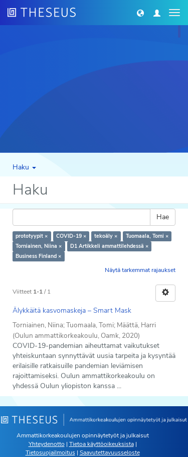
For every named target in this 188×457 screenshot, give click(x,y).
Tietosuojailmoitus (50, 452)
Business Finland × (38, 256)
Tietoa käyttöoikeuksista (101, 444)
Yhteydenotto (47, 444)
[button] (140, 12)
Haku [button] (24, 167)
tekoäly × (105, 236)
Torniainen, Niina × (39, 246)
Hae (162, 217)
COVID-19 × (71, 236)
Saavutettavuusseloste (110, 452)
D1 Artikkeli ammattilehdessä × (109, 246)
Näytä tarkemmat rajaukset (140, 270)
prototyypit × (32, 236)
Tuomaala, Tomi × (147, 236)
